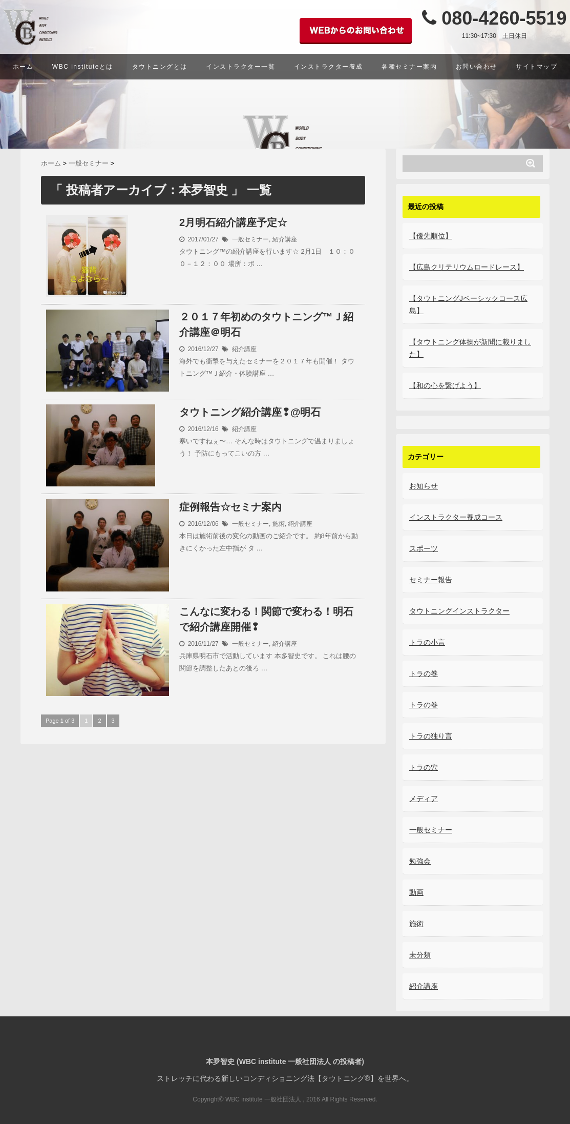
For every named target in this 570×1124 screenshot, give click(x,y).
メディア (423, 798)
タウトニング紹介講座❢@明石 (250, 412)
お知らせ (423, 486)
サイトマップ (536, 66)
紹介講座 (284, 238)
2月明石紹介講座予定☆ (233, 222)
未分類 (420, 955)
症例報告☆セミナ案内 (230, 507)
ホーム (23, 66)
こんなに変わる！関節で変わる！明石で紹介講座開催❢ (266, 619)
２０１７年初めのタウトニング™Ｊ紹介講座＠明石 (266, 325)
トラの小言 (427, 642)
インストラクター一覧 (240, 66)
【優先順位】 (430, 236)
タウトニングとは (159, 66)
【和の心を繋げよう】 (445, 385)
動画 (416, 892)
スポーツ (423, 548)
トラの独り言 (430, 736)
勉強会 (420, 861)
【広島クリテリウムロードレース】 (466, 267)
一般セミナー (250, 238)
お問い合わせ (476, 66)
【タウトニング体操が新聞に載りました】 (470, 348)
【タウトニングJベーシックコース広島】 (468, 304)
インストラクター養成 (328, 66)
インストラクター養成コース (455, 517)
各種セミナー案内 (409, 66)
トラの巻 (423, 673)
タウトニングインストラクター (459, 611)
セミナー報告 (430, 580)
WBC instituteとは (82, 66)
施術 (278, 523)
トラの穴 (423, 767)
